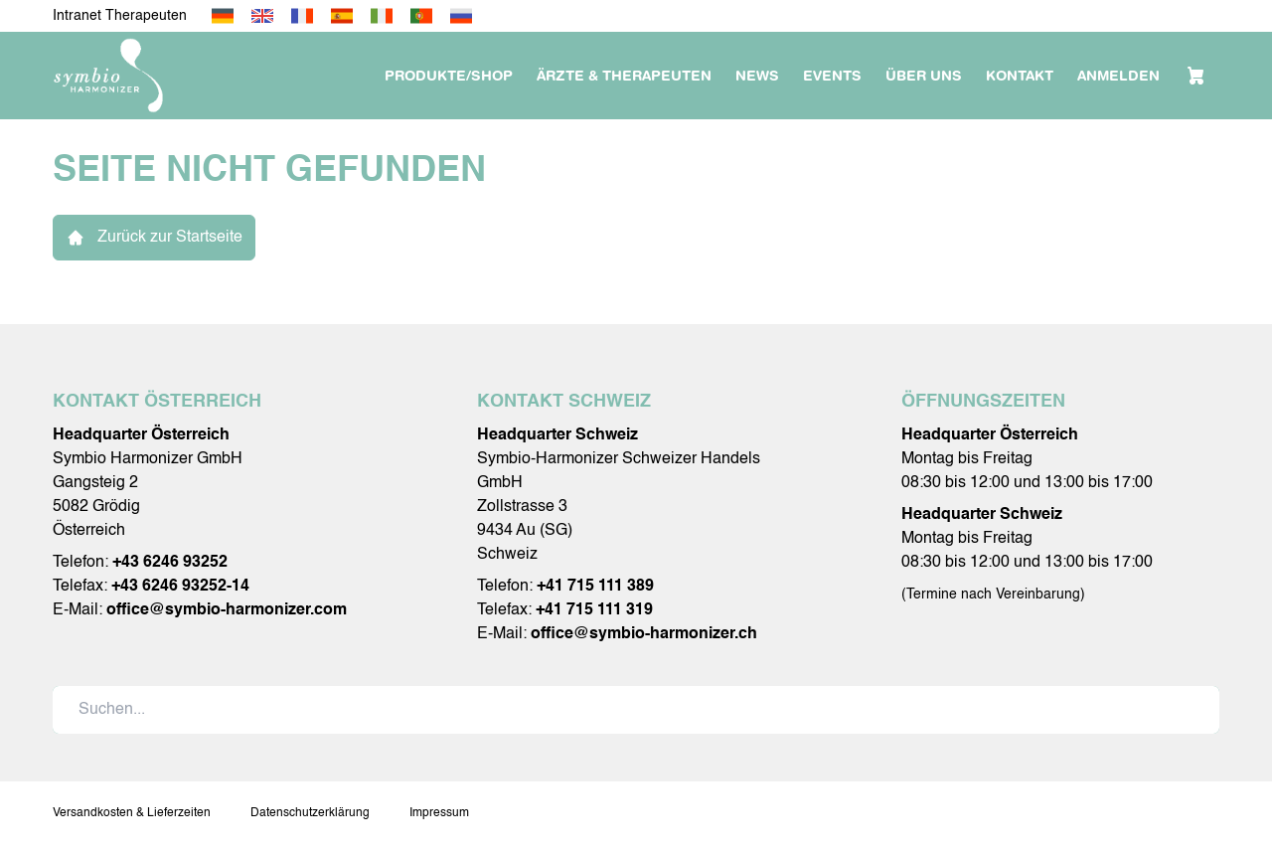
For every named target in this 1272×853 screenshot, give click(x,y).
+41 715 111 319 (594, 610)
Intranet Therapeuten (120, 16)
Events (832, 76)
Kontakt (1019, 76)
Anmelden (1118, 76)
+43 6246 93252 (170, 563)
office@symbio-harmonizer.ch (644, 634)
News (757, 76)
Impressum (439, 813)
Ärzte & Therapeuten (624, 76)
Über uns (923, 76)
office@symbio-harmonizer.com (226, 610)
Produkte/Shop (449, 76)
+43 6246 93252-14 (180, 587)
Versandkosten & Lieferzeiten (132, 813)
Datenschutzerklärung (310, 813)
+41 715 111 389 (595, 587)
